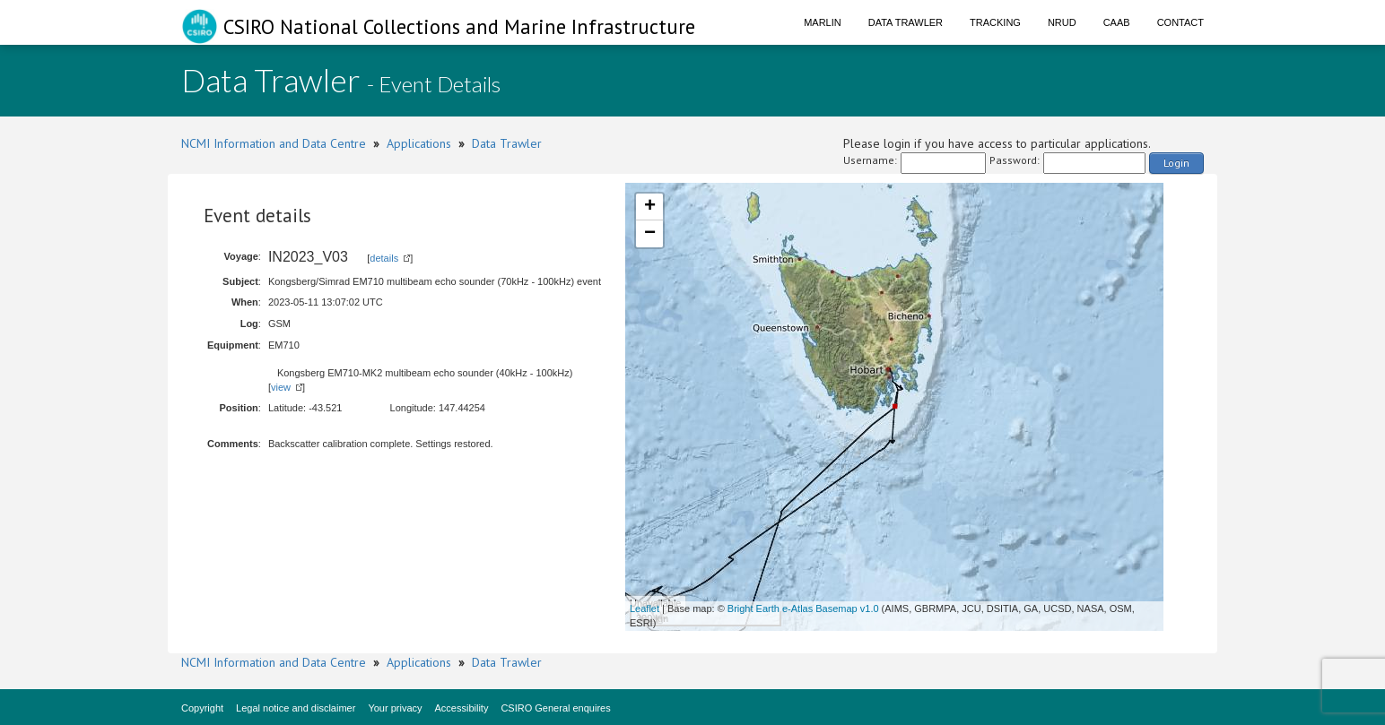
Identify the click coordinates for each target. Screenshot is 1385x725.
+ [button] (650, 207)
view (281, 387)
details (384, 258)
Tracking (995, 22)
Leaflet (644, 608)
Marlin (822, 22)
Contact (1180, 22)
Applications (419, 143)
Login (1176, 162)
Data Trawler (905, 22)
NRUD (1062, 22)
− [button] (650, 233)
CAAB (1116, 22)
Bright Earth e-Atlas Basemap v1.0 (803, 608)
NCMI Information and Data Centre (273, 143)
